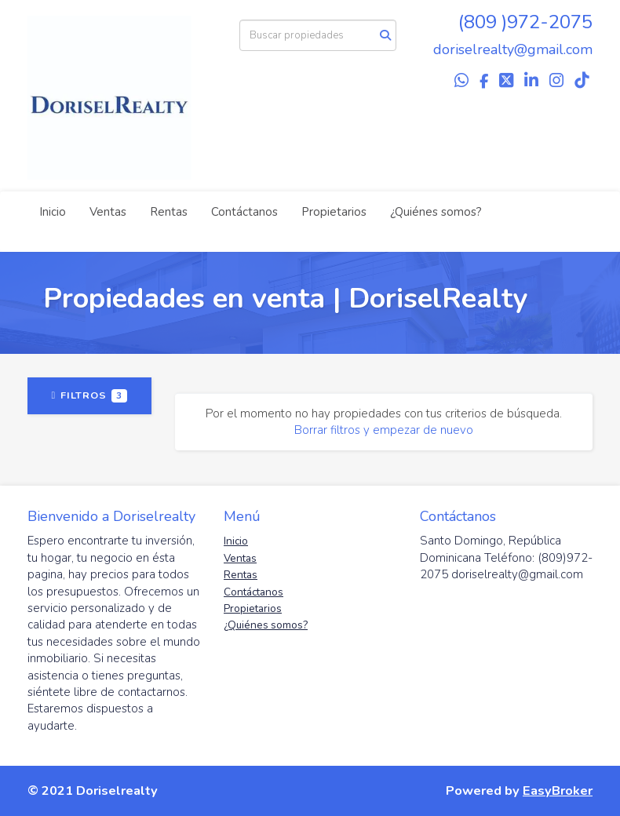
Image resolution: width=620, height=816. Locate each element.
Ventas (107, 212)
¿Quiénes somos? (436, 212)
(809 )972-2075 (525, 22)
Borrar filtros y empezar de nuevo (383, 430)
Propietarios (334, 212)
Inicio (52, 212)
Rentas (169, 212)
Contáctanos (244, 212)
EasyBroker (558, 790)
